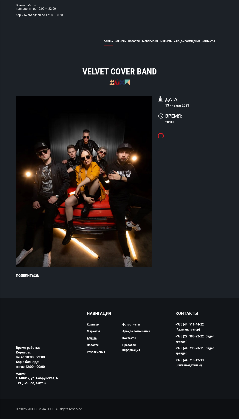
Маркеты (166, 41)
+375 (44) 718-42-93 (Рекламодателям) (190, 362)
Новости (134, 41)
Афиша (108, 41)
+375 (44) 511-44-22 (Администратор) (190, 326)
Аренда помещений (187, 41)
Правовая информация (131, 347)
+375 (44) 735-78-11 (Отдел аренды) (195, 350)
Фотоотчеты (131, 324)
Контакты (208, 41)
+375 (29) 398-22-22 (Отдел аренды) (195, 338)
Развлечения (150, 41)
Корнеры (120, 41)
